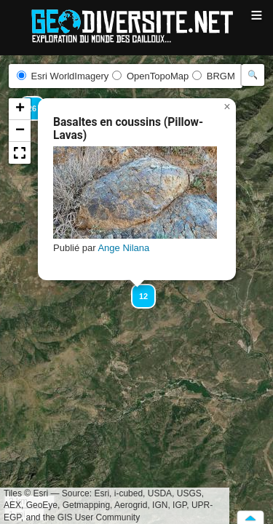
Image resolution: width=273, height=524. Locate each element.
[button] (136, 289)
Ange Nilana (123, 247)
